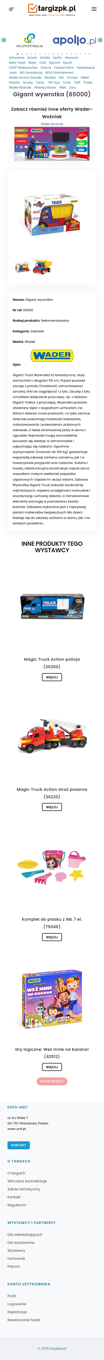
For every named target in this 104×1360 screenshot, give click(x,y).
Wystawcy (16, 1250)
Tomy (67, 82)
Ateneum (71, 57)
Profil (11, 1296)
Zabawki (37, 331)
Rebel (85, 77)
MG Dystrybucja (31, 72)
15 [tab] (80, 53)
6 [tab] (40, 53)
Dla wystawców (20, 1242)
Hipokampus (86, 67)
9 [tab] (53, 53)
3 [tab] (26, 53)
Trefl (77, 82)
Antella (45, 57)
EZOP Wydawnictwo (23, 67)
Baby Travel (17, 62)
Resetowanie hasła (23, 1319)
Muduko (50, 77)
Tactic (40, 82)
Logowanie (16, 1304)
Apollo (57, 57)
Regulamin (16, 1205)
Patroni (13, 1266)
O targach (16, 1173)
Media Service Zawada (25, 77)
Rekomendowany (55, 320)
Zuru (72, 87)
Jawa (13, 72)
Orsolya (72, 77)
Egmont (54, 62)
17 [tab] (89, 53)
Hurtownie (16, 1258)
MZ (61, 77)
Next (100, 40)
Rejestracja (17, 1312)
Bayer (32, 62)
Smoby (28, 82)
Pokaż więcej (51, 1081)
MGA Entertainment (59, 72)
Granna (46, 67)
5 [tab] (35, 53)
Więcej (52, 677)
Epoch (67, 62)
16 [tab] (84, 53)
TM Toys (54, 82)
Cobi (43, 62)
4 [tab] (31, 53)
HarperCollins (64, 67)
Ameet (32, 57)
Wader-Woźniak (20, 87)
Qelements (16, 57)
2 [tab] (22, 53)
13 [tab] (71, 53)
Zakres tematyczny (23, 1189)
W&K (62, 87)
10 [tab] (57, 53)
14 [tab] (75, 53)
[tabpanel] (29, 40)
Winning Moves (45, 87)
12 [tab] (66, 53)
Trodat (88, 82)
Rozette (14, 82)
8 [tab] (49, 53)
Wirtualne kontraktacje (27, 1181)
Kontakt (18, 1145)
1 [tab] (17, 53)
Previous (3, 40)
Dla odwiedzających (25, 1234)
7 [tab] (44, 53)
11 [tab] (62, 53)
